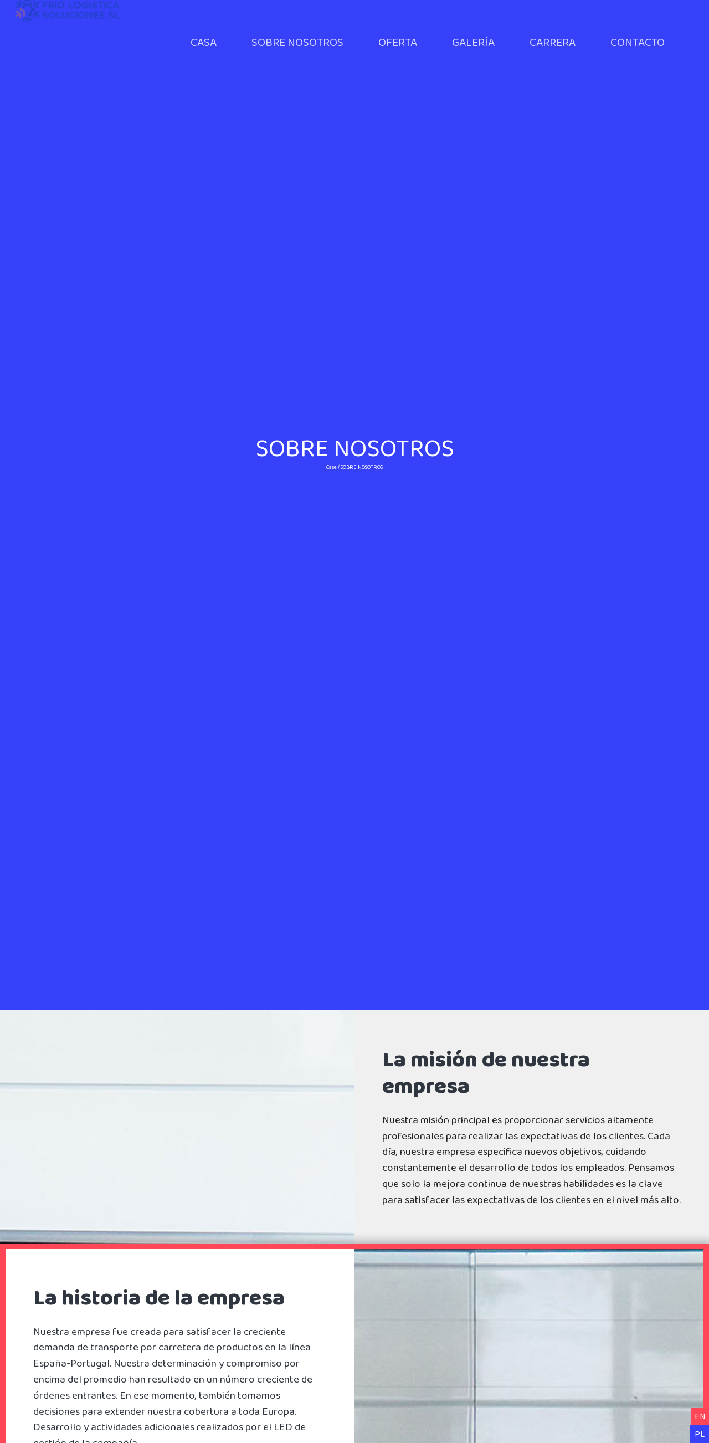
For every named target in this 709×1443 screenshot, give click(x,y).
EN (700, 1416)
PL (700, 1433)
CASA (204, 41)
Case (331, 467)
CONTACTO (637, 41)
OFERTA (397, 41)
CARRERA (553, 41)
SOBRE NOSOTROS (297, 41)
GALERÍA (473, 41)
